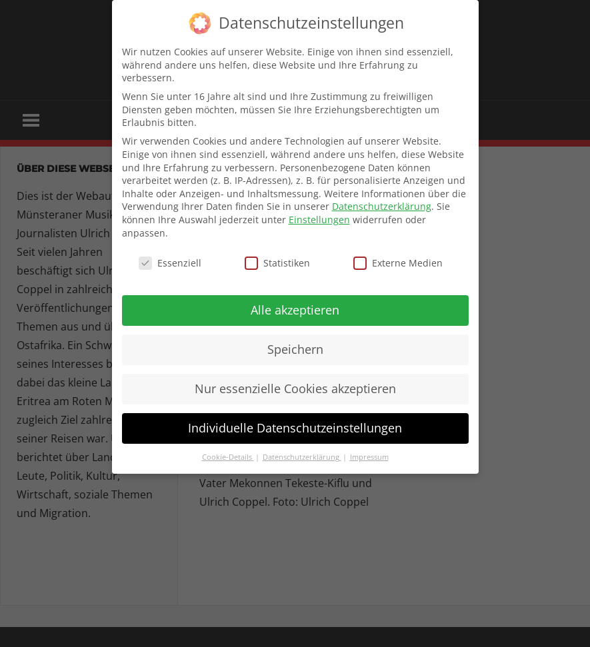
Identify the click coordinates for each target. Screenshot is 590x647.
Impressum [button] (369, 457)
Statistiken (277, 263)
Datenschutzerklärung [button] (302, 457)
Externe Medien (398, 263)
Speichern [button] (295, 349)
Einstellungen (319, 219)
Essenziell (170, 263)
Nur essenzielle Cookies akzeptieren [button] (295, 388)
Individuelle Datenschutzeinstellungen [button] (295, 428)
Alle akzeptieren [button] (295, 310)
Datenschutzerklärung (381, 206)
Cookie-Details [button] (228, 457)
